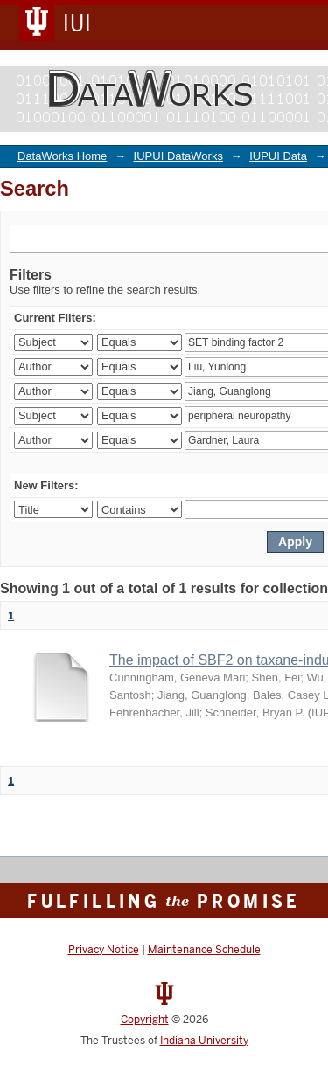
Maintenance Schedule (204, 950)
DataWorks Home (62, 156)
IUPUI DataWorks (178, 156)
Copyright (145, 1020)
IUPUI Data (278, 156)
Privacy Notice (103, 950)
